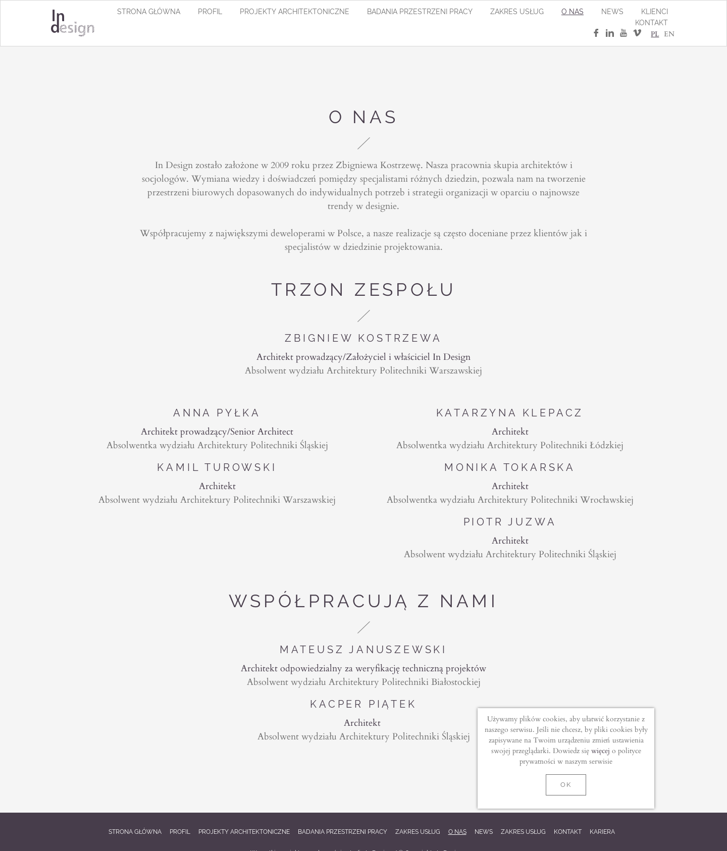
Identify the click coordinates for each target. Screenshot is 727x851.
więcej (600, 750)
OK (565, 784)
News (612, 12)
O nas (572, 12)
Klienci (654, 12)
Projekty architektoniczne (294, 12)
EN (669, 33)
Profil (210, 12)
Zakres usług (517, 12)
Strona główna (148, 12)
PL (655, 33)
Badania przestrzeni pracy (420, 12)
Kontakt (651, 23)
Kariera (602, 831)
